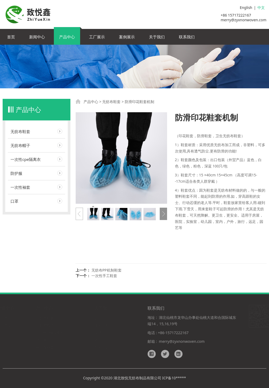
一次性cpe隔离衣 (26, 159)
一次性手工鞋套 (104, 275)
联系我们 (187, 36)
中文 (261, 7)
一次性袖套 (20, 187)
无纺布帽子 (20, 145)
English (246, 7)
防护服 (16, 173)
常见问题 (102, 347)
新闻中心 (37, 36)
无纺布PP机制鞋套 (106, 270)
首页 (11, 36)
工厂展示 (97, 36)
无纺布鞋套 (20, 131)
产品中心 (67, 36)
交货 (98, 332)
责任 (98, 340)
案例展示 (127, 36)
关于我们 (157, 36)
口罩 (14, 201)
